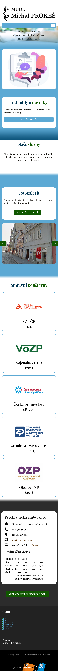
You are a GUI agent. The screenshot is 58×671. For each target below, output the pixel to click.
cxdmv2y (33, 545)
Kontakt (6, 629)
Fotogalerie (7, 627)
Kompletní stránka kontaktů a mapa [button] (27, 594)
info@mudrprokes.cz (22, 540)
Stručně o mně (7, 625)
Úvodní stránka (8, 619)
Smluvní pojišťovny (9, 623)
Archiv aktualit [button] (29, 119)
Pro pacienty (7, 621)
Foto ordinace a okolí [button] (28, 212)
